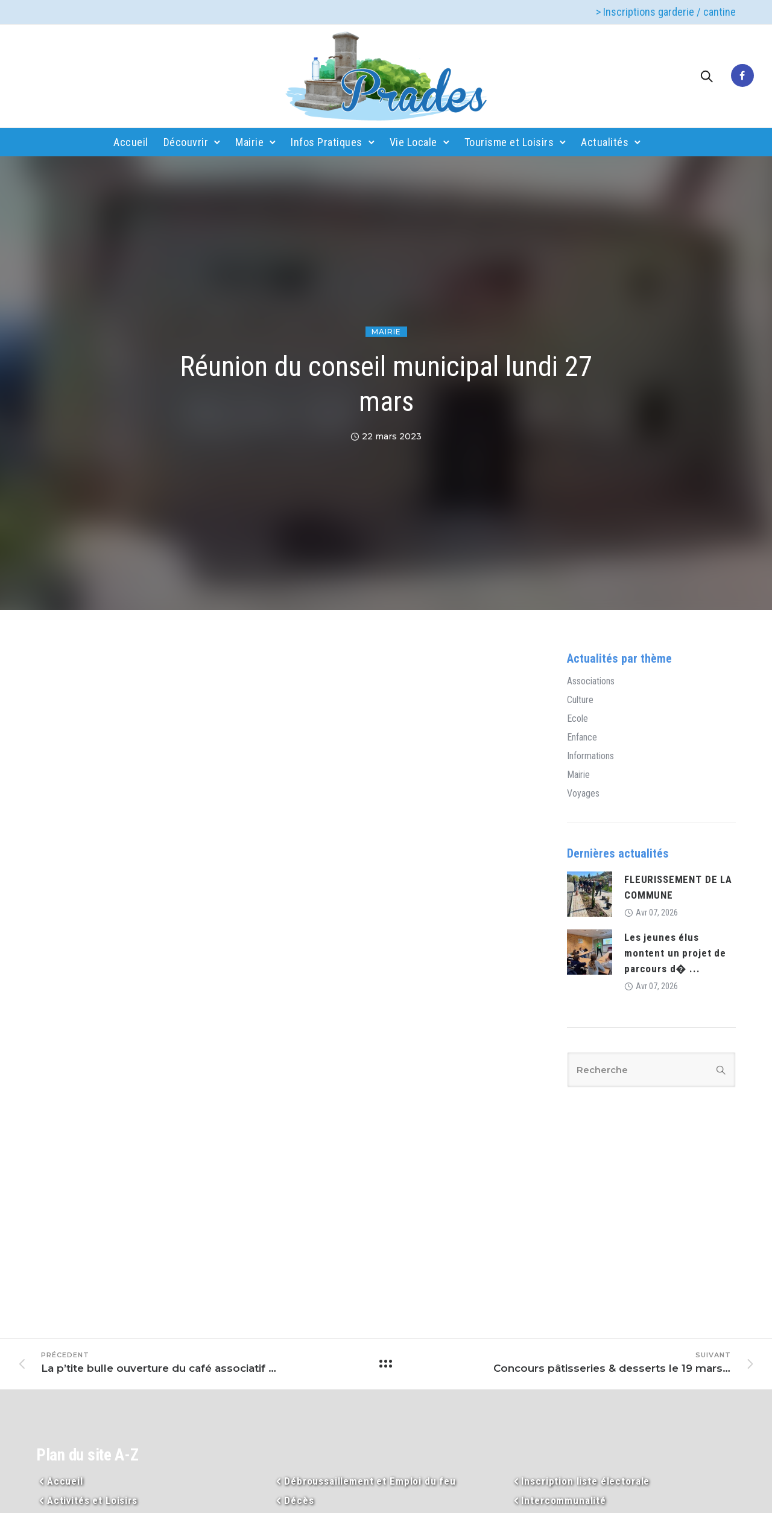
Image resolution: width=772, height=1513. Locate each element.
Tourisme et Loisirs (509, 142)
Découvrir (186, 142)
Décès (299, 1500)
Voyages (583, 793)
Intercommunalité (563, 1500)
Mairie (249, 142)
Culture (580, 700)
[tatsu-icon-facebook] (742, 76)
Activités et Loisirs (92, 1500)
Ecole (577, 719)
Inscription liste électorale (585, 1481)
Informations (590, 756)
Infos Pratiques (326, 142)
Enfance (582, 737)
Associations (591, 681)
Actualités (604, 142)
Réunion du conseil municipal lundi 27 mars (386, 384)
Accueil (130, 142)
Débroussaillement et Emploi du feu (370, 1481)
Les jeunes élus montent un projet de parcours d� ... (675, 953)
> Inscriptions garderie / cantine (666, 11)
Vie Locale (413, 142)
